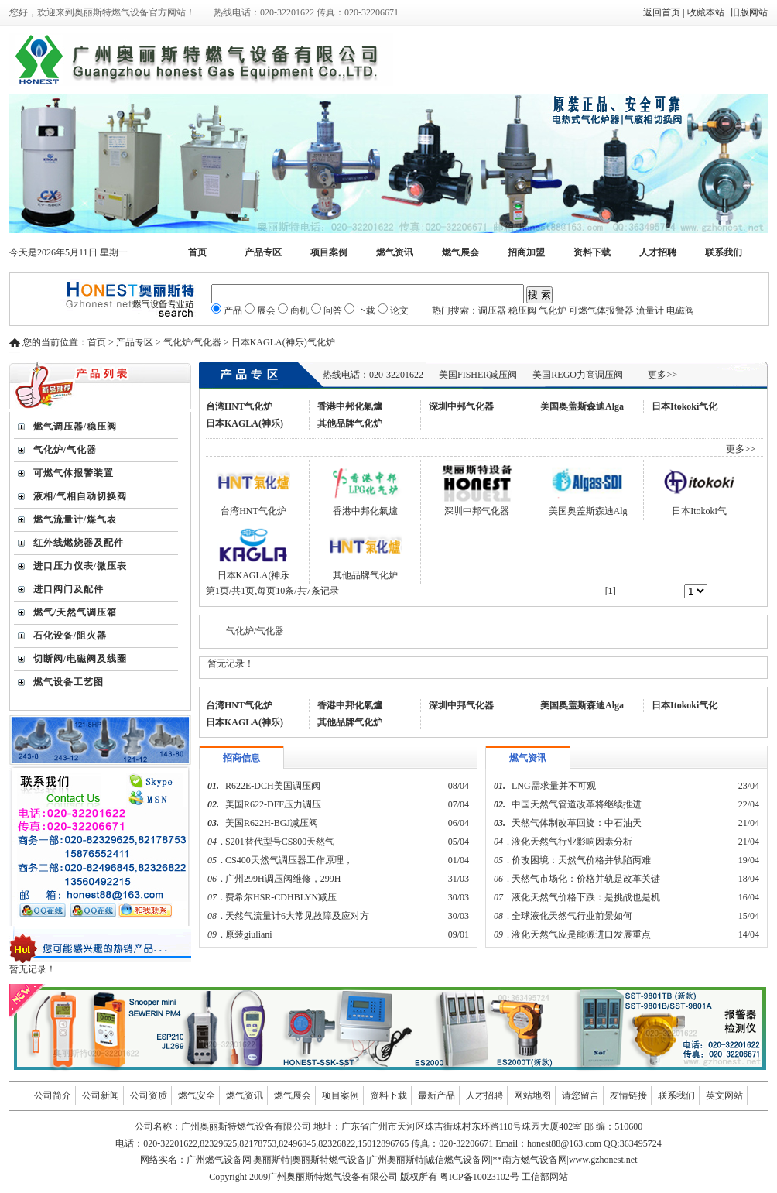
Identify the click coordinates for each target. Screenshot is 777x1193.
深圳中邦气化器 (461, 406)
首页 (197, 252)
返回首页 (661, 12)
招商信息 (241, 757)
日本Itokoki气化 (684, 406)
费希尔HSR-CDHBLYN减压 (281, 897)
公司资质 (148, 1095)
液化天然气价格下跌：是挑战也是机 (586, 897)
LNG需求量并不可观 (554, 785)
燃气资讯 (394, 252)
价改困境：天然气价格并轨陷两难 (581, 860)
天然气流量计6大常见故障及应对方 (297, 915)
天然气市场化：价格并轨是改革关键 (586, 878)
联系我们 (723, 252)
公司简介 (52, 1095)
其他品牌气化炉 (349, 423)
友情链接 (628, 1095)
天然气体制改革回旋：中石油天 (577, 823)
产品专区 (263, 252)
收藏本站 (705, 12)
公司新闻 (100, 1095)
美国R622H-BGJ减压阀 (271, 823)
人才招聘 (657, 252)
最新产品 (436, 1095)
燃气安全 (196, 1095)
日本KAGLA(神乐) (244, 423)
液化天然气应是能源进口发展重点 (581, 934)
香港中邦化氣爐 (349, 406)
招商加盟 (526, 252)
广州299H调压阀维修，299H (283, 878)
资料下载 (592, 252)
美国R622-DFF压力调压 (273, 804)
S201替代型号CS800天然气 (279, 841)
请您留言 (580, 1095)
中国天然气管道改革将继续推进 (577, 804)
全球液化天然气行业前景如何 (572, 915)
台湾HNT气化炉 (239, 406)
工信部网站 (545, 1176)
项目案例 (328, 252)
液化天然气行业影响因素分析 (572, 841)
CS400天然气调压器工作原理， (289, 860)
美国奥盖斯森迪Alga (582, 406)
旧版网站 (749, 12)
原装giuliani (250, 934)
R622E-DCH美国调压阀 (272, 785)
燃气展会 (460, 252)
